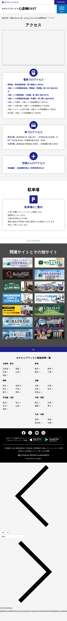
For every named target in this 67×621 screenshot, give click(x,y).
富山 (17, 403)
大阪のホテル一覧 (16, 18)
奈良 (49, 389)
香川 (49, 406)
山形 (17, 372)
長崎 (49, 419)
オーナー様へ (37, 451)
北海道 (5, 369)
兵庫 (49, 386)
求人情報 (46, 451)
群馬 (17, 392)
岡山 (36, 403)
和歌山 (37, 392)
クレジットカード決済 (55, 448)
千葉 (17, 389)
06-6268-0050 (33, 241)
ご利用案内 (7, 448)
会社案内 (28, 451)
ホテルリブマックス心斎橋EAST (35, 18)
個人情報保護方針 (19, 448)
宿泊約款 (29, 448)
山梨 (17, 406)
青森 (17, 369)
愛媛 (36, 406)
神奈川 (18, 386)
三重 (49, 372)
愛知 (36, 372)
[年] (12, 536)
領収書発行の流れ (40, 448)
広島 (49, 403)
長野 (4, 409)
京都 (36, 389)
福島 (4, 375)
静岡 (49, 369)
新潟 (4, 403)
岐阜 (36, 369)
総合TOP (5, 18)
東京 (4, 386)
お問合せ (21, 451)
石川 (4, 406)
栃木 (4, 392)
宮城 (4, 372)
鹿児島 (37, 423)
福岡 (36, 419)
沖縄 (49, 423)
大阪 (36, 386)
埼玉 (4, 389)
